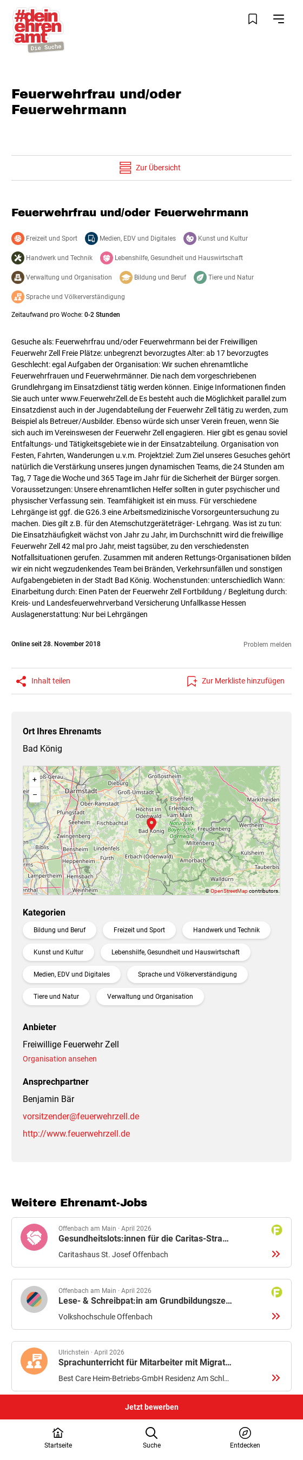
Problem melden (267, 644)
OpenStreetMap (229, 891)
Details (151, 1242)
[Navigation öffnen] (279, 19)
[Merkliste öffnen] (253, 19)
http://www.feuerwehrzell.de (76, 1134)
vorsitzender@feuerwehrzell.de (81, 1116)
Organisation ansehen (60, 1058)
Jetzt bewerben (152, 1407)
